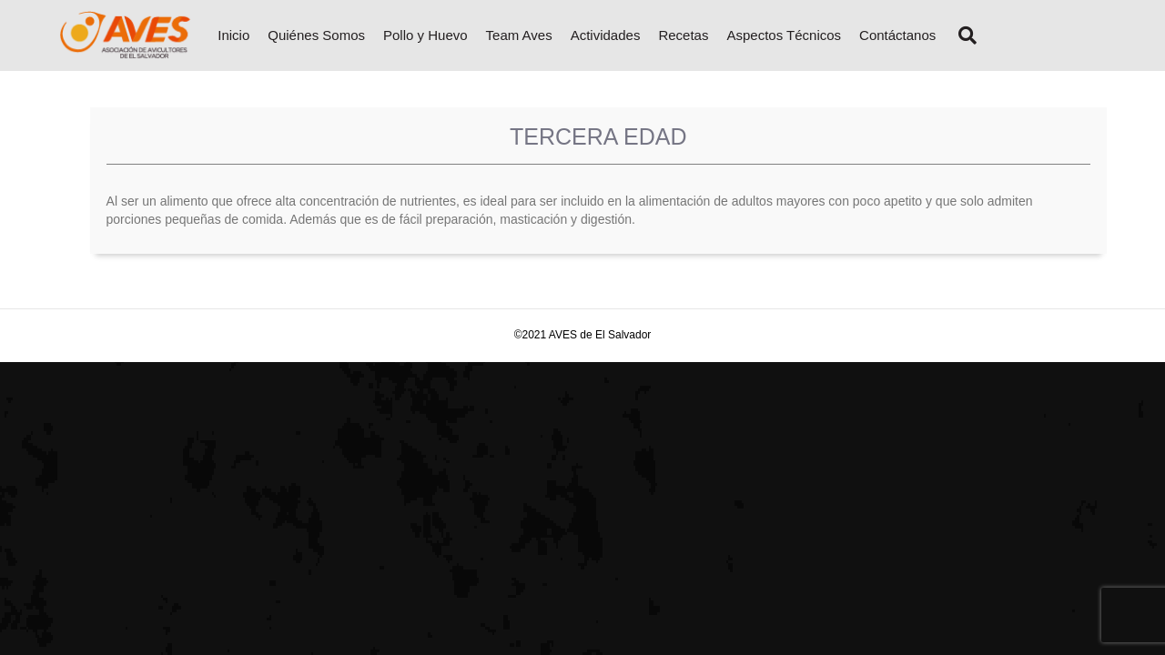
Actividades (606, 35)
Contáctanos (897, 35)
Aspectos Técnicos (783, 35)
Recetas (683, 35)
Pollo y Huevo (425, 35)
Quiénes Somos (316, 35)
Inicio (233, 35)
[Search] (961, 35)
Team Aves (519, 35)
